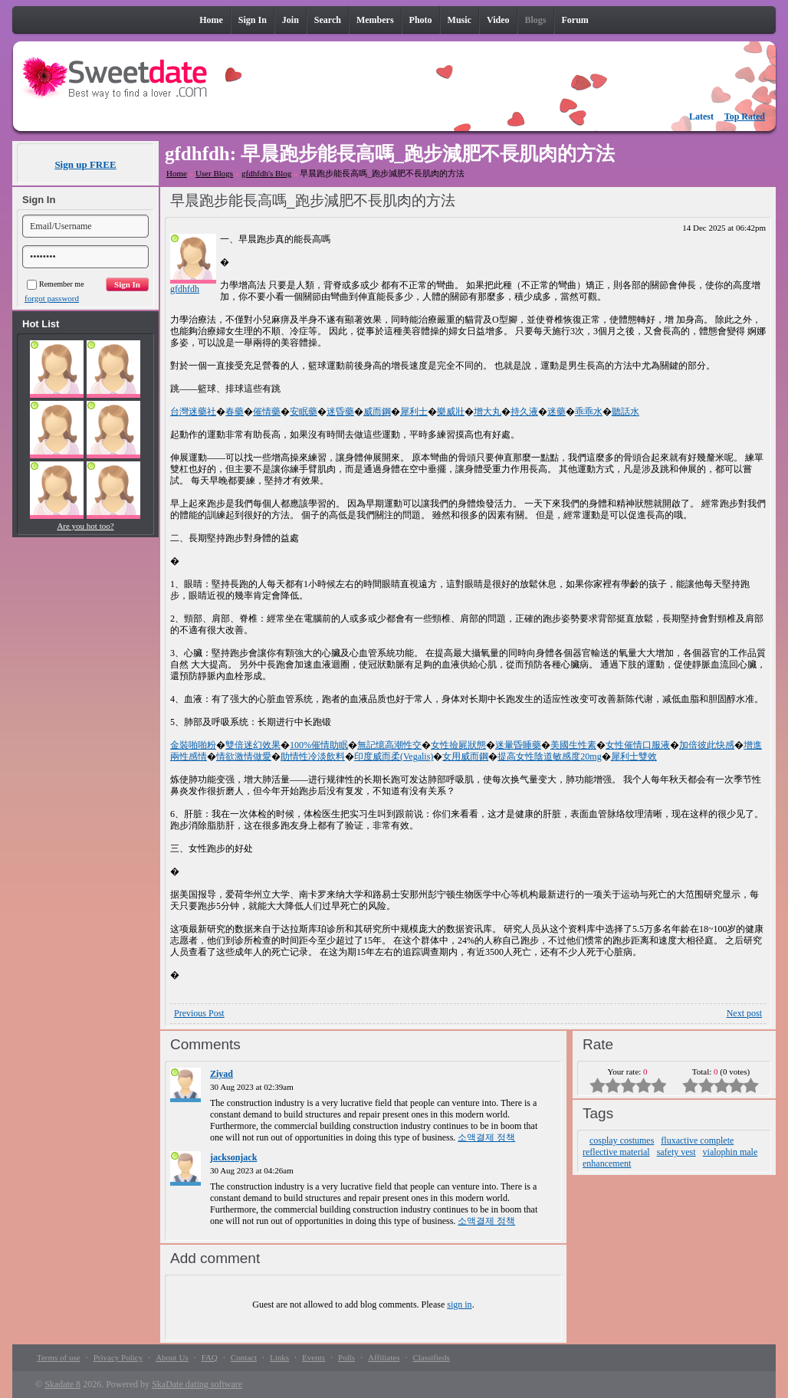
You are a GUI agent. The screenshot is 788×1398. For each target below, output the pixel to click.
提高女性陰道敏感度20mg (549, 756)
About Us (172, 1357)
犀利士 (414, 411)
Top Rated (744, 116)
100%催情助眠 (319, 745)
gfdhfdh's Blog (266, 173)
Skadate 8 (62, 1384)
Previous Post (199, 1013)
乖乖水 (588, 411)
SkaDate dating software (197, 1384)
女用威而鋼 (465, 756)
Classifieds (430, 1357)
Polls (346, 1357)
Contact (244, 1357)
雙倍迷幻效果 (253, 745)
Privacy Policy (118, 1357)
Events (313, 1357)
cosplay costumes (621, 1140)
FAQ (210, 1357)
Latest (701, 116)
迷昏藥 (340, 411)
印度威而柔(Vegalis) (393, 756)
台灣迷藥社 (193, 411)
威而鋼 (377, 411)
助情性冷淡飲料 (313, 756)
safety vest (676, 1152)
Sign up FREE (85, 164)
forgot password (52, 298)
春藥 (234, 411)
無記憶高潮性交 (389, 745)
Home (176, 173)
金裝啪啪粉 (193, 745)
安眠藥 (303, 411)
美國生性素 (573, 745)
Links (279, 1357)
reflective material (616, 1152)
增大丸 (487, 411)
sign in (459, 1304)
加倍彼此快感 (706, 745)
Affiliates (383, 1357)
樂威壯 (451, 411)
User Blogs (214, 173)
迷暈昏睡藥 (518, 745)
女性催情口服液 (638, 745)
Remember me (55, 284)
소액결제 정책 (486, 1137)
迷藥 (556, 411)
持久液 (524, 411)
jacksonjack (233, 1157)
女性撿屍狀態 (458, 745)
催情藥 (267, 411)
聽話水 (625, 411)
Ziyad (221, 1073)
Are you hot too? (85, 525)
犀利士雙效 (634, 756)
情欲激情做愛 (243, 756)
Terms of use (58, 1357)
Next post (744, 1013)
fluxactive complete (697, 1140)
